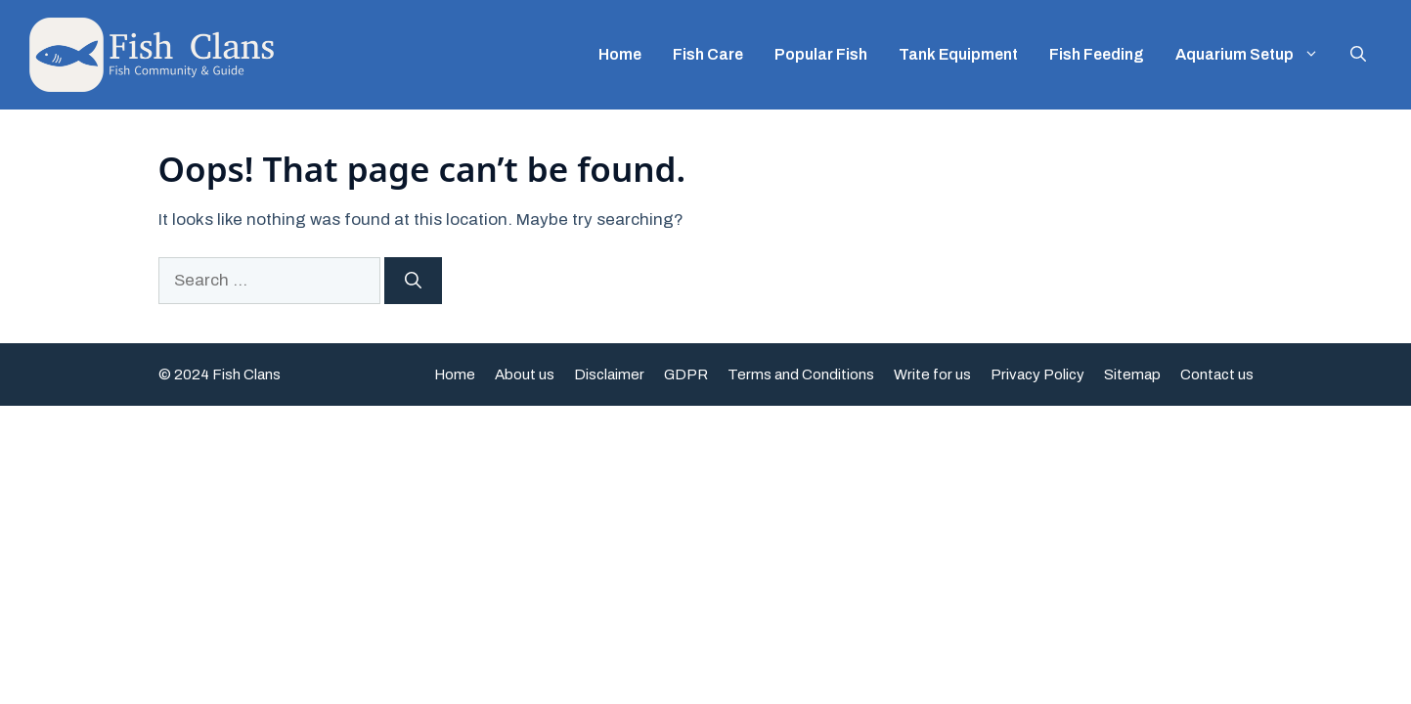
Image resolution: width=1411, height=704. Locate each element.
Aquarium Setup (1255, 54)
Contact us (1217, 374)
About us (524, 374)
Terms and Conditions (801, 374)
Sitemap (1132, 374)
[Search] (413, 280)
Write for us (932, 374)
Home (619, 54)
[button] (1358, 54)
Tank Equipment (958, 54)
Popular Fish (820, 54)
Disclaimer (609, 374)
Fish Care (708, 54)
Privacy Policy (1037, 374)
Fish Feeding (1096, 54)
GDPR (686, 374)
